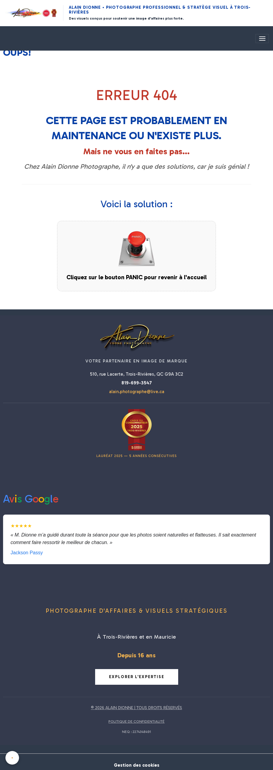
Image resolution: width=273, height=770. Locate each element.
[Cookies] (13, 757)
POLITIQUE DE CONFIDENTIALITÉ (136, 721)
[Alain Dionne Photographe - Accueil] (31, 13)
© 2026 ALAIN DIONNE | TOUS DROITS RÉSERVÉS (136, 707)
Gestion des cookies (136, 762)
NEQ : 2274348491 (136, 732)
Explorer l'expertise (136, 677)
